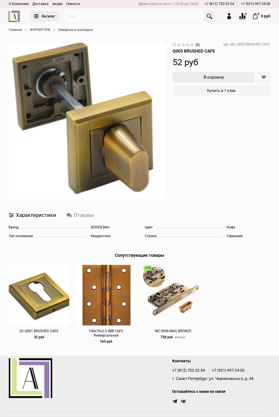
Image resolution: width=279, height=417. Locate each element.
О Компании (19, 4)
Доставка (40, 4)
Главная (15, 30)
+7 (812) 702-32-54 (219, 4)
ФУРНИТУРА (40, 30)
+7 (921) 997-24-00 (255, 4)
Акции (57, 4)
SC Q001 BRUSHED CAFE (38, 331)
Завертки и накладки (75, 30)
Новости (73, 4)
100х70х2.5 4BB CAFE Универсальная (106, 333)
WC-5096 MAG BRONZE (173, 331)
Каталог (44, 16)
